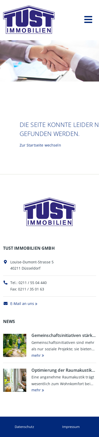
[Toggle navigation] (88, 18)
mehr (36, 355)
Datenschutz (24, 426)
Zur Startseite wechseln (40, 145)
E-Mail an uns (18, 303)
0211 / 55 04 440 (33, 282)
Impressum (71, 426)
